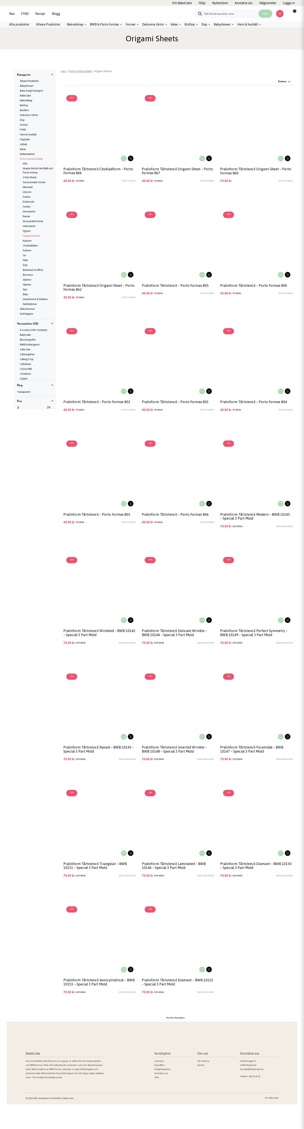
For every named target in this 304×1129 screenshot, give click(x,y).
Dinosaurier (29, 211)
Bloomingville (28, 339)
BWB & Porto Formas (104, 24)
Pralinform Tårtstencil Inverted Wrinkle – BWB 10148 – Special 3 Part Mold (176, 753)
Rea (11, 13)
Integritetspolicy (162, 1074)
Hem (63, 71)
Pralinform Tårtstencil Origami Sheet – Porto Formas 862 (96, 288)
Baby (25, 294)
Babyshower (222, 24)
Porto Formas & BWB (31, 158)
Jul (24, 255)
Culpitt (23, 378)
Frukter (27, 196)
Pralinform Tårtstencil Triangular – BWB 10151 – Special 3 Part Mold (97, 870)
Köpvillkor (159, 1070)
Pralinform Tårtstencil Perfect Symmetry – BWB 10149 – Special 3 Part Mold (256, 635)
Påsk (25, 260)
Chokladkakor (30, 245)
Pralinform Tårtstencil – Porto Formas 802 (98, 403)
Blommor (28, 274)
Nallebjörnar (30, 304)
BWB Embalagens (29, 344)
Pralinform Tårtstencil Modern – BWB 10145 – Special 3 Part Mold (251, 518)
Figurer (27, 231)
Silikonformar (27, 308)
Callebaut (25, 364)
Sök (265, 14)
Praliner (27, 250)
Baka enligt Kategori (31, 90)
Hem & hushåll (247, 24)
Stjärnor (27, 279)
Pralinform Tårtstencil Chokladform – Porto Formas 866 (95, 171)
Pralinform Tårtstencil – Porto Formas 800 (255, 286)
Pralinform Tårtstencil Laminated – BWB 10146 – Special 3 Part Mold (176, 870)
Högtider (25, 139)
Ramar (26, 216)
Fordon (27, 206)
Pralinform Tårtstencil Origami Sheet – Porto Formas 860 (253, 171)
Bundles (24, 110)
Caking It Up (26, 359)
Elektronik (28, 201)
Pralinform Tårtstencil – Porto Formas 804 (255, 403)
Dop (204, 24)
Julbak (23, 144)
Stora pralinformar (33, 221)
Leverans (159, 1066)
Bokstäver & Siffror (33, 269)
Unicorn (27, 192)
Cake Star (25, 349)
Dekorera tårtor (153, 24)
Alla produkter (19, 24)
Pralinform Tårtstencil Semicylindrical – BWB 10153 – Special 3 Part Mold (96, 987)
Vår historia (203, 1066)
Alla (25, 163)
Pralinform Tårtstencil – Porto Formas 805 (177, 286)
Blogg (56, 13)
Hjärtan (27, 284)
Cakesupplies (27, 354)
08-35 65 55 (254, 1081)
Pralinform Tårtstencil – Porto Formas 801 (177, 403)
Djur (25, 289)
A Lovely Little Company (33, 329)
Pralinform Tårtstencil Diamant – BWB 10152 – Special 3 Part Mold (174, 987)
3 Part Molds (29, 177)
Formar (131, 24)
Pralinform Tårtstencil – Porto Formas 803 (98, 516)
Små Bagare (26, 313)
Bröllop (189, 24)
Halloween (29, 226)
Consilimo (25, 373)
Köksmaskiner (27, 154)
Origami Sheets (31, 235)
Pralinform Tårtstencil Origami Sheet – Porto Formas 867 (174, 171)
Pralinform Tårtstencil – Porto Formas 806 (177, 516)
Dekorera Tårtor (29, 115)
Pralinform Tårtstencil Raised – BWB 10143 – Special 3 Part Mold (99, 753)
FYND (25, 13)
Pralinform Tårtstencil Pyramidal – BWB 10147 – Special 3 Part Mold (253, 753)
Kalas (174, 24)
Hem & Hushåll (28, 134)
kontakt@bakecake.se (251, 1074)
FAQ (156, 1082)
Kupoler (27, 240)
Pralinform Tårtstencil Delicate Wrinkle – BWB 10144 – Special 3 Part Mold (176, 635)
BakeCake (25, 95)
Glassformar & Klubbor (35, 299)
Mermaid (28, 187)
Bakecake (273, 1103)
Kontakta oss (161, 1078)
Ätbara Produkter (48, 24)
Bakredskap (75, 24)
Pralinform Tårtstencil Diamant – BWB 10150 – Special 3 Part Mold (252, 870)
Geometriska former (34, 182)
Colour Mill (26, 368)
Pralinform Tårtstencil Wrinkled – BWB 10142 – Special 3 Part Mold (95, 635)
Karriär (200, 1070)
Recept (40, 13)
